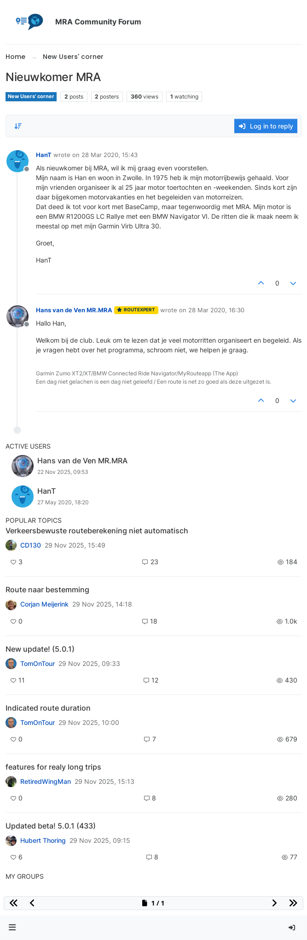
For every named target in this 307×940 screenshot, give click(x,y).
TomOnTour (37, 663)
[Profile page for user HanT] (17, 161)
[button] (12, 927)
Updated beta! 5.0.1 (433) (51, 825)
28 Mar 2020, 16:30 (216, 310)
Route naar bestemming (47, 589)
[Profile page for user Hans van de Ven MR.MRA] (17, 316)
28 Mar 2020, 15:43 (109, 154)
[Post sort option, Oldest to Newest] (18, 126)
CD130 (30, 545)
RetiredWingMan (45, 781)
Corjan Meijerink (44, 604)
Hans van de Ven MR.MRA (74, 310)
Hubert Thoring (43, 840)
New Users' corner (31, 96)
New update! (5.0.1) (40, 649)
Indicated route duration (48, 707)
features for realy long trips (53, 766)
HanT (44, 154)
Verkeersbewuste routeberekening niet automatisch (97, 530)
